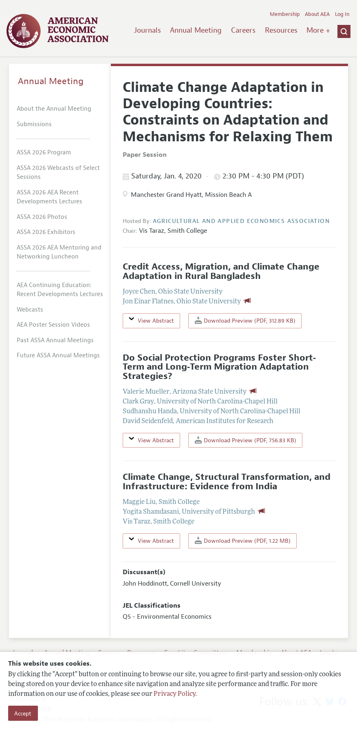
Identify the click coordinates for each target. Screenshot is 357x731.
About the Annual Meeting (54, 109)
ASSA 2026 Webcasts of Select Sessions (58, 172)
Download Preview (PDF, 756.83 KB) (245, 440)
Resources (281, 30)
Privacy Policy (174, 694)
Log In (342, 14)
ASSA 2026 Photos (42, 217)
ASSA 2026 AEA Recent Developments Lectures (49, 197)
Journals (147, 30)
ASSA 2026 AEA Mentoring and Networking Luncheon (59, 252)
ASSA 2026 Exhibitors (46, 232)
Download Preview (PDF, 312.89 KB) (245, 320)
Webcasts (30, 310)
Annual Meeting (196, 30)
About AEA (317, 14)
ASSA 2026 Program (44, 152)
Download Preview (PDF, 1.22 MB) (243, 540)
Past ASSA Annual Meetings (55, 340)
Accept (22, 713)
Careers (243, 30)
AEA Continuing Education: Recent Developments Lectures (60, 290)
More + (318, 30)
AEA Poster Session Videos (53, 325)
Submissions (34, 124)
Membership (285, 14)
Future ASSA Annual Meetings (58, 355)
